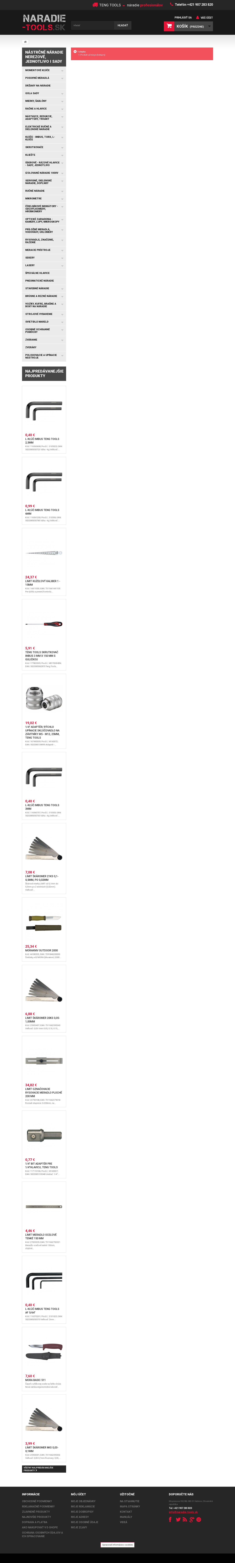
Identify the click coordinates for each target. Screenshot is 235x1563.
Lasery (30, 265)
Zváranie (31, 339)
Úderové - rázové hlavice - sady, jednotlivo (42, 164)
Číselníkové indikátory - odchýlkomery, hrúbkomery (41, 209)
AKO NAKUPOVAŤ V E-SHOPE (40, 1527)
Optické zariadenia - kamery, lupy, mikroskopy (42, 220)
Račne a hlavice (36, 108)
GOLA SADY (32, 93)
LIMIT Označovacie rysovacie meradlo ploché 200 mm (43, 1092)
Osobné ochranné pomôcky (37, 331)
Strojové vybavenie (38, 314)
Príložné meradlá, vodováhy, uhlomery (39, 231)
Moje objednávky (83, 1501)
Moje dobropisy (82, 1511)
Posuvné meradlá (37, 77)
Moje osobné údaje (84, 1522)
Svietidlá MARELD (36, 321)
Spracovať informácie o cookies (117, 1545)
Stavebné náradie (37, 288)
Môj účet (78, 1494)
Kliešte (30, 154)
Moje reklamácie (83, 1506)
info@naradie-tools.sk (183, 1512)
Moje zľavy (79, 1527)
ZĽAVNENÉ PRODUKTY (36, 1511)
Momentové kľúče (37, 70)
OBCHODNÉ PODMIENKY (37, 1501)
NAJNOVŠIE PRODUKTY (36, 1517)
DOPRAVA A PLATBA (34, 1522)
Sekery (30, 257)
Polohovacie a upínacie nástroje (41, 356)
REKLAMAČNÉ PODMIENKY (38, 1506)
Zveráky (30, 347)
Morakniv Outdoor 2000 (41, 950)
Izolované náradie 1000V (41, 172)
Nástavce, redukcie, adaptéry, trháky (38, 117)
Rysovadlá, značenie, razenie (39, 241)
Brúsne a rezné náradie (41, 296)
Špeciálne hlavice (37, 273)
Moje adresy (80, 1517)
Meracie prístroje (37, 250)
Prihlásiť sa (183, 17)
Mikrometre (33, 198)
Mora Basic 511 (35, 1380)
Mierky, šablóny (36, 101)
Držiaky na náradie (38, 85)
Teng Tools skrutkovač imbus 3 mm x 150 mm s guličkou (41, 656)
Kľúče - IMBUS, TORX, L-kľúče (40, 138)
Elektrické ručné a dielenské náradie (38, 128)
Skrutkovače (34, 147)
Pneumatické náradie (39, 280)
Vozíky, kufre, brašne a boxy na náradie (40, 305)
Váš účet (207, 17)
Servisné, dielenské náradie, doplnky (38, 182)
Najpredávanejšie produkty (44, 373)
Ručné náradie (35, 190)
